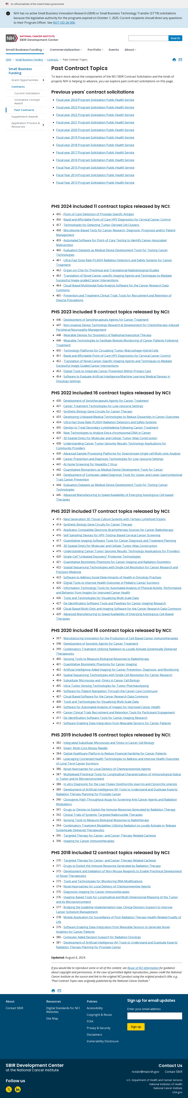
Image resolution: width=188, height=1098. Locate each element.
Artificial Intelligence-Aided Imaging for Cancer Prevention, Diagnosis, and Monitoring (121, 670)
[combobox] (148, 38)
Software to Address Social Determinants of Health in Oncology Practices (112, 577)
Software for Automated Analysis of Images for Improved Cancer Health (111, 707)
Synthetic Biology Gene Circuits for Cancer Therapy (97, 411)
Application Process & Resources (25, 124)
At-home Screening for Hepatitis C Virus (90, 464)
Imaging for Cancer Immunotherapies (88, 841)
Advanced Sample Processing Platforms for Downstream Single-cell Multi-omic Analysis (121, 453)
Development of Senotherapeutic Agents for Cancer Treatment (106, 320)
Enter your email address (144, 1009)
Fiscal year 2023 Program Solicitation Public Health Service (95, 107)
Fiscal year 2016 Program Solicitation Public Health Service (95, 160)
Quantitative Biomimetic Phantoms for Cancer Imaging (100, 664)
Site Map (52, 1018)
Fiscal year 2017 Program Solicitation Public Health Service (95, 152)
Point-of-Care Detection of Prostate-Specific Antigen (98, 214)
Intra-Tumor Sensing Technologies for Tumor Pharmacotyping (106, 686)
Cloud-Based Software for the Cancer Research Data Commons (105, 696)
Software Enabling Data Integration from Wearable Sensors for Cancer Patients (117, 723)
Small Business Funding (20, 71)
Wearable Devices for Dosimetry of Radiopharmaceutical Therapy (107, 335)
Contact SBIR (14, 1008)
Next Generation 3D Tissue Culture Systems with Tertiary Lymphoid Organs (114, 519)
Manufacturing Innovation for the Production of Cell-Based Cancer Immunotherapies (120, 638)
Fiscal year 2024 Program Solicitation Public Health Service (95, 100)
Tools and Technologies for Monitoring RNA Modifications (102, 881)
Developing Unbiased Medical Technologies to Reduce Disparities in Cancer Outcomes (121, 417)
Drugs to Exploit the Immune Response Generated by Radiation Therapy (112, 866)
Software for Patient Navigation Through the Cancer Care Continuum (110, 691)
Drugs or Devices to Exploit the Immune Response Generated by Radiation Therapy (119, 809)
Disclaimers (94, 1035)
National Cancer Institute (167, 1088)
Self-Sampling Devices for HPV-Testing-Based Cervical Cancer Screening (111, 535)
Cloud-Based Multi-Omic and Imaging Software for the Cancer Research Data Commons (122, 609)
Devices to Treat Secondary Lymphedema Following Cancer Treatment (110, 427)
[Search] (175, 38)
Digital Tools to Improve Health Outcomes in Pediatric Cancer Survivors (111, 583)
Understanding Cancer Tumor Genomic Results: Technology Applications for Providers (121, 551)
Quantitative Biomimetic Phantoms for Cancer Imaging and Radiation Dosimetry (117, 562)
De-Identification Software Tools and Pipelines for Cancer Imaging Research (114, 603)
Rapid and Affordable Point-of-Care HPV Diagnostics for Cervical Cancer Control (117, 219)
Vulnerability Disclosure (103, 1041)
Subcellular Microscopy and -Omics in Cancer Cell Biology (101, 680)
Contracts (18, 86)
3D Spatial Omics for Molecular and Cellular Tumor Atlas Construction (110, 438)
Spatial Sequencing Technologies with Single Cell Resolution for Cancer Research (117, 675)
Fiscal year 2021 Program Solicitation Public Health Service (95, 122)
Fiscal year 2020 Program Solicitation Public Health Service (95, 130)
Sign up (136, 1027)
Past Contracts (24, 110)
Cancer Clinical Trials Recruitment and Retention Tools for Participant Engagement (119, 712)
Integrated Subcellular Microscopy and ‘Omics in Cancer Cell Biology (108, 743)
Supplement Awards (24, 116)
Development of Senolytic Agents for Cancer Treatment (100, 644)
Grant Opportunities (24, 80)
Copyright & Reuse (99, 1015)
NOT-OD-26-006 (64, 23)
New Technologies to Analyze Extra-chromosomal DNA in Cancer (107, 433)
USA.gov (177, 1092)
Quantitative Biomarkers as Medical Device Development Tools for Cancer (113, 470)
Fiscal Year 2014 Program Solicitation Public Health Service (95, 175)
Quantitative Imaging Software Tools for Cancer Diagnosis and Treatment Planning (119, 541)
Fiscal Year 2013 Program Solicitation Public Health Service (95, 183)
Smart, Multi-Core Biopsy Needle (85, 748)
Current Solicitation (27, 93)
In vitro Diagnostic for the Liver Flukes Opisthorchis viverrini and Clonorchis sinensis (120, 784)
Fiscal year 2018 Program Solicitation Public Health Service (95, 145)
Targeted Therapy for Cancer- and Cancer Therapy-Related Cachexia (109, 835)
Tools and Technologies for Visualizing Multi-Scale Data (101, 598)
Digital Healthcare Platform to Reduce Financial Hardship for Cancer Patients (114, 753)
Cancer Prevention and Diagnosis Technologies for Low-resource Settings (113, 459)
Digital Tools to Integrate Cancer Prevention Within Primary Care (107, 371)
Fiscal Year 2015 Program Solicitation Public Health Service (95, 168)
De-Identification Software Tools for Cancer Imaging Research (105, 718)
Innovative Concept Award (27, 101)
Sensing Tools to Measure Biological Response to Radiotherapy (106, 659)
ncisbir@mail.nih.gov (145, 1072)
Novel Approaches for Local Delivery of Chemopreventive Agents (107, 769)
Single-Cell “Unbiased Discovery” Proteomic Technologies (102, 556)
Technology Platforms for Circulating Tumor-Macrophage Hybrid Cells (110, 350)
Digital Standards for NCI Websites (63, 1010)
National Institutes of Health (165, 1084)
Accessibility (95, 1008)
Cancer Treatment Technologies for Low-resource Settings (103, 406)
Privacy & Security (98, 1028)
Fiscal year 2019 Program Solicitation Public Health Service (95, 137)
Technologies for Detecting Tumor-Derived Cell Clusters (101, 225)
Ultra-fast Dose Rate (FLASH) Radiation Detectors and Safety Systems (110, 422)
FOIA (90, 1021)
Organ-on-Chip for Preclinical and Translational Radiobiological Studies (111, 270)
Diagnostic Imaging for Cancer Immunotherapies (96, 892)
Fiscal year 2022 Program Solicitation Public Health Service (95, 115)
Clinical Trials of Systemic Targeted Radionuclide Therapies (103, 815)
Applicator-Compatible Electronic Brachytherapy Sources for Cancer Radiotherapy (118, 530)
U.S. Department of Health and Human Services (154, 1080)
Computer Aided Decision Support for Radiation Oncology (102, 937)
